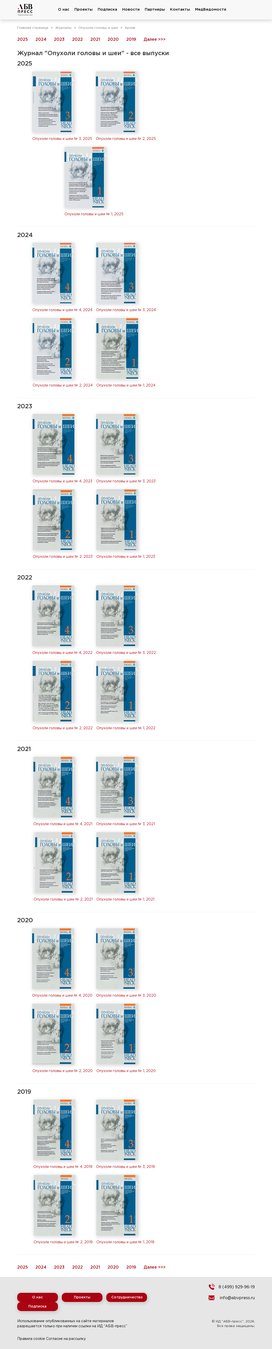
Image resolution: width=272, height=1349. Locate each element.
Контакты (180, 9)
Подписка (107, 9)
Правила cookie (31, 1338)
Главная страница (32, 28)
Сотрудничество (127, 1297)
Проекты (83, 9)
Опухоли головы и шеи (98, 28)
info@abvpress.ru (237, 1298)
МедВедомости (210, 9)
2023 (59, 39)
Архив (130, 28)
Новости (131, 9)
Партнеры (155, 9)
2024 (40, 39)
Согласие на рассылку (66, 1338)
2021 (95, 39)
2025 (22, 39)
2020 (113, 39)
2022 (77, 39)
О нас (63, 9)
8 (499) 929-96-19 (237, 1287)
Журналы (63, 28)
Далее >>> (155, 39)
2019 (131, 39)
